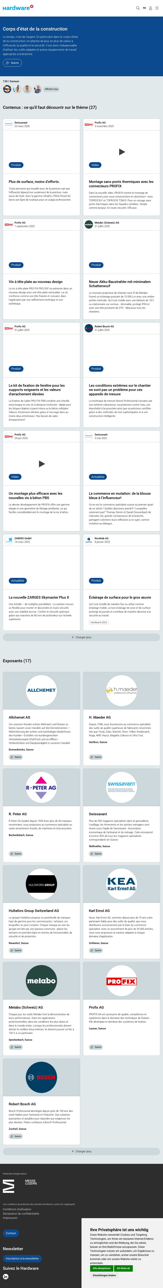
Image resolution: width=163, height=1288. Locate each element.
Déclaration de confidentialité (21, 1213)
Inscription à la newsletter (22, 1258)
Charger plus (81, 637)
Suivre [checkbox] (15, 757)
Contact (11, 1233)
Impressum (10, 1218)
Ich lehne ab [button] (123, 1268)
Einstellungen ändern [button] (104, 1275)
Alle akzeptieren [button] (102, 1268)
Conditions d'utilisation (17, 1209)
